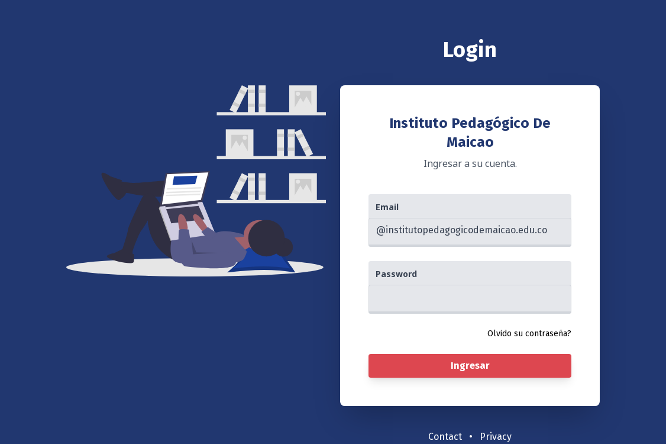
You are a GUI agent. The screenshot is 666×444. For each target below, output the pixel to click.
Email (387, 207)
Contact (445, 436)
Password (396, 273)
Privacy (496, 436)
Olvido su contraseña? (529, 334)
